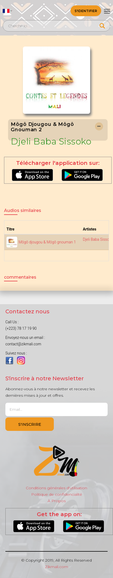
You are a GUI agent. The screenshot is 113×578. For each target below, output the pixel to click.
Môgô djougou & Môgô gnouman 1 (47, 242)
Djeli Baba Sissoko (51, 141)
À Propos (57, 500)
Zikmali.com (56, 566)
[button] (7, 10)
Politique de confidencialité (56, 494)
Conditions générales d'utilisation (56, 487)
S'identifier (86, 11)
